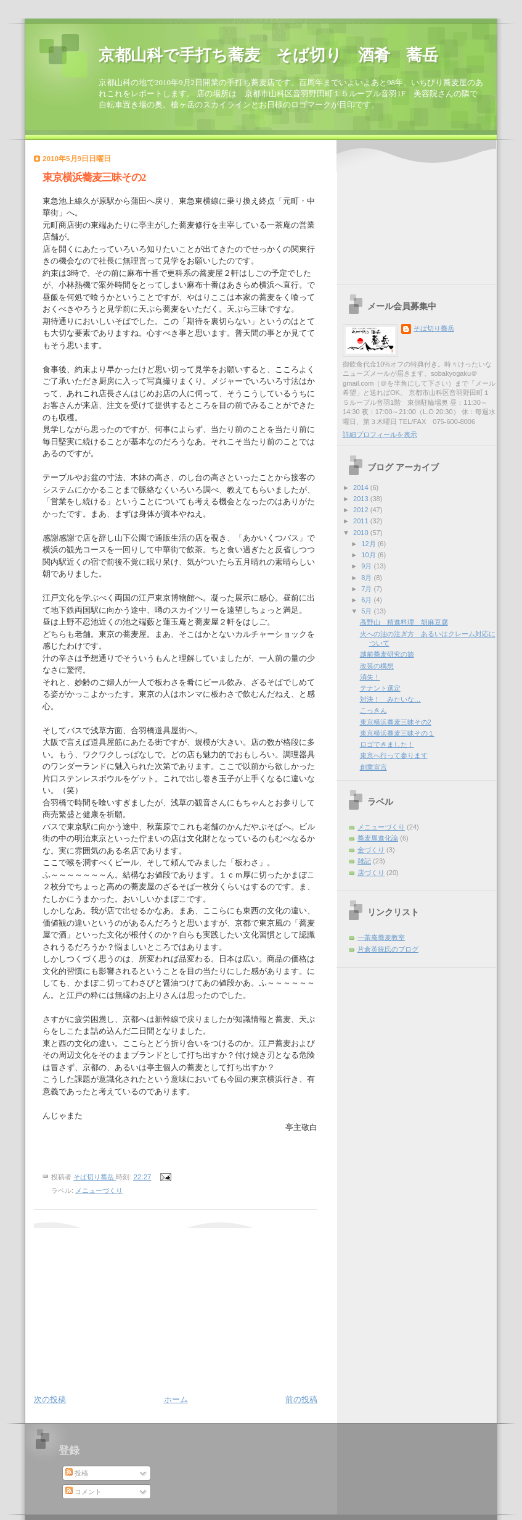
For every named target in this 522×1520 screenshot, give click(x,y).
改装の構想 (377, 666)
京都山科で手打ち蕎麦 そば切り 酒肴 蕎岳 (268, 55)
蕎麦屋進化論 (377, 838)
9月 (367, 566)
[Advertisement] (111, 1305)
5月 (367, 611)
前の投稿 (301, 1399)
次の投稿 (50, 1399)
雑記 (364, 861)
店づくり (371, 872)
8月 (367, 577)
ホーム (176, 1399)
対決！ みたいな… (390, 699)
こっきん (373, 710)
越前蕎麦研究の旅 (387, 654)
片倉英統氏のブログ (387, 949)
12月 (369, 543)
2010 (361, 532)
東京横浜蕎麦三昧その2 (395, 722)
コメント (83, 1491)
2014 (361, 487)
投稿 (76, 1473)
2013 (361, 498)
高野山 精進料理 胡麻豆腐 (404, 622)
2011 (361, 521)
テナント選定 (380, 688)
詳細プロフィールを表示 (380, 434)
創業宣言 (373, 767)
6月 (367, 600)
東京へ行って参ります (394, 755)
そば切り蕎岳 (434, 328)
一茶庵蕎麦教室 (381, 937)
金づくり (371, 849)
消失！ (370, 677)
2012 (361, 509)
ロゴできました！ (387, 744)
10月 (369, 555)
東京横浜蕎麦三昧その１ (397, 733)
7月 (367, 588)
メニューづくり (99, 1190)
